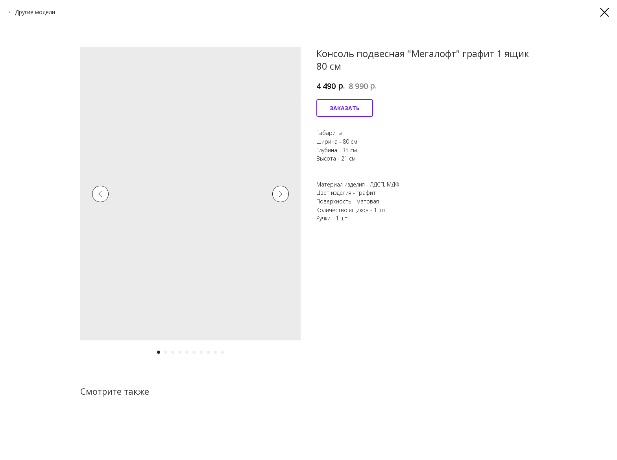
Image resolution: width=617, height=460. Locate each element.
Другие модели (35, 12)
